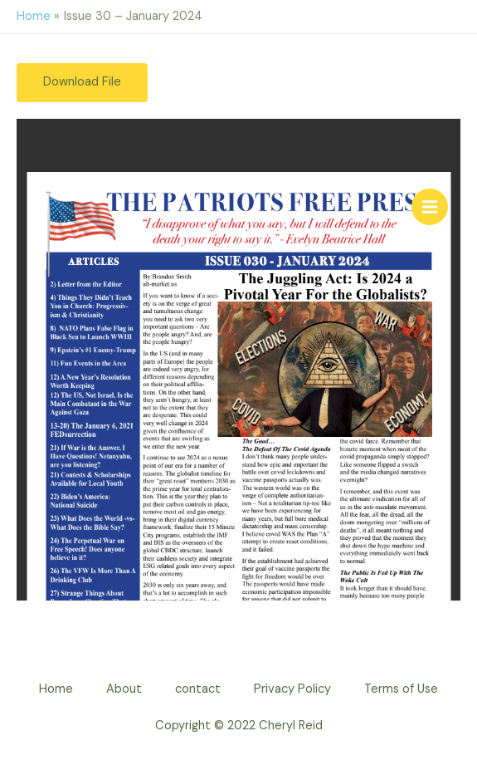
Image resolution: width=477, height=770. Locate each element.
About (124, 689)
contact (198, 689)
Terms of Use (401, 689)
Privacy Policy (292, 689)
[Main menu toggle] (429, 207)
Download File (82, 82)
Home (56, 689)
